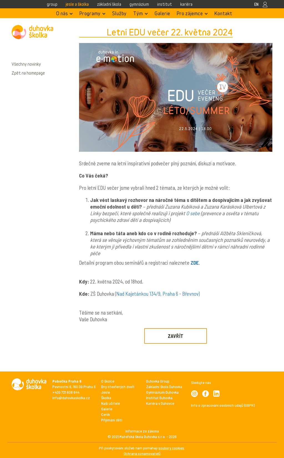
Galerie (162, 13)
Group (52, 4)
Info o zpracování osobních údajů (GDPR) (223, 405)
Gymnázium (139, 4)
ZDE (195, 262)
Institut (164, 4)
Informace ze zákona (142, 431)
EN (256, 4)
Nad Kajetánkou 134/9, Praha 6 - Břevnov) (158, 293)
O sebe (193, 213)
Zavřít (176, 336)
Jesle (105, 392)
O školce (107, 381)
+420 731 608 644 (65, 392)
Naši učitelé (110, 403)
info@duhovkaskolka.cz (71, 397)
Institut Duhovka (159, 397)
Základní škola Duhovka (164, 386)
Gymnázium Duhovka (162, 392)
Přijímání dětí (111, 419)
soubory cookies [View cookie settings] (171, 448)
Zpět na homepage (28, 72)
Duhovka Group (157, 381)
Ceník (105, 414)
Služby (119, 13)
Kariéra (186, 4)
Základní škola (109, 4)
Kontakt (223, 13)
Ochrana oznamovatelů (142, 453)
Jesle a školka (77, 4)
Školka (106, 397)
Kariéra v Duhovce (160, 403)
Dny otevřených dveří (117, 386)
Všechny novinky (26, 64)
